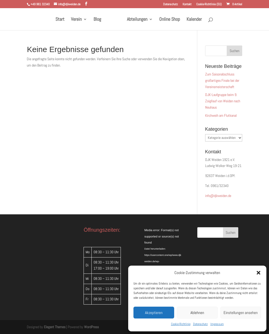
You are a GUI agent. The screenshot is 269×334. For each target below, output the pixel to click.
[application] (163, 239)
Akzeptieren (154, 312)
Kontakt (187, 4)
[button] (258, 272)
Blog (97, 19)
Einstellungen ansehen (241, 312)
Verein (76, 19)
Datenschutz (200, 324)
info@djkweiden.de (218, 195)
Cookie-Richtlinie (180, 324)
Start (59, 19)
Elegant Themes (54, 327)
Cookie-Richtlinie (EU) (209, 4)
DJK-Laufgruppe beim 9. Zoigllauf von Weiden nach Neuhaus (222, 101)
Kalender (194, 19)
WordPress (91, 327)
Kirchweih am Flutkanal (221, 115)
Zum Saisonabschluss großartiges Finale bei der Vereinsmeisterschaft (222, 80)
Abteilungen (137, 19)
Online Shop (169, 19)
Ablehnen (197, 312)
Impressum (217, 324)
